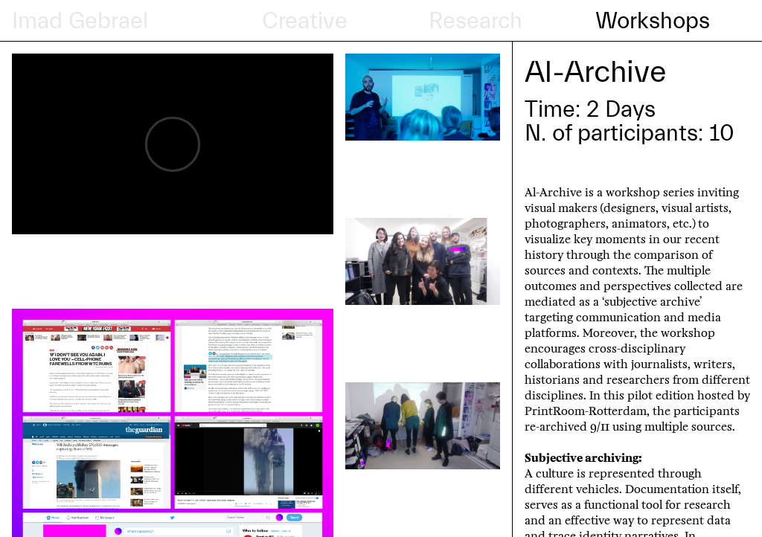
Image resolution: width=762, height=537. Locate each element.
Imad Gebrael (80, 21)
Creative (305, 21)
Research (475, 21)
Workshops (652, 21)
